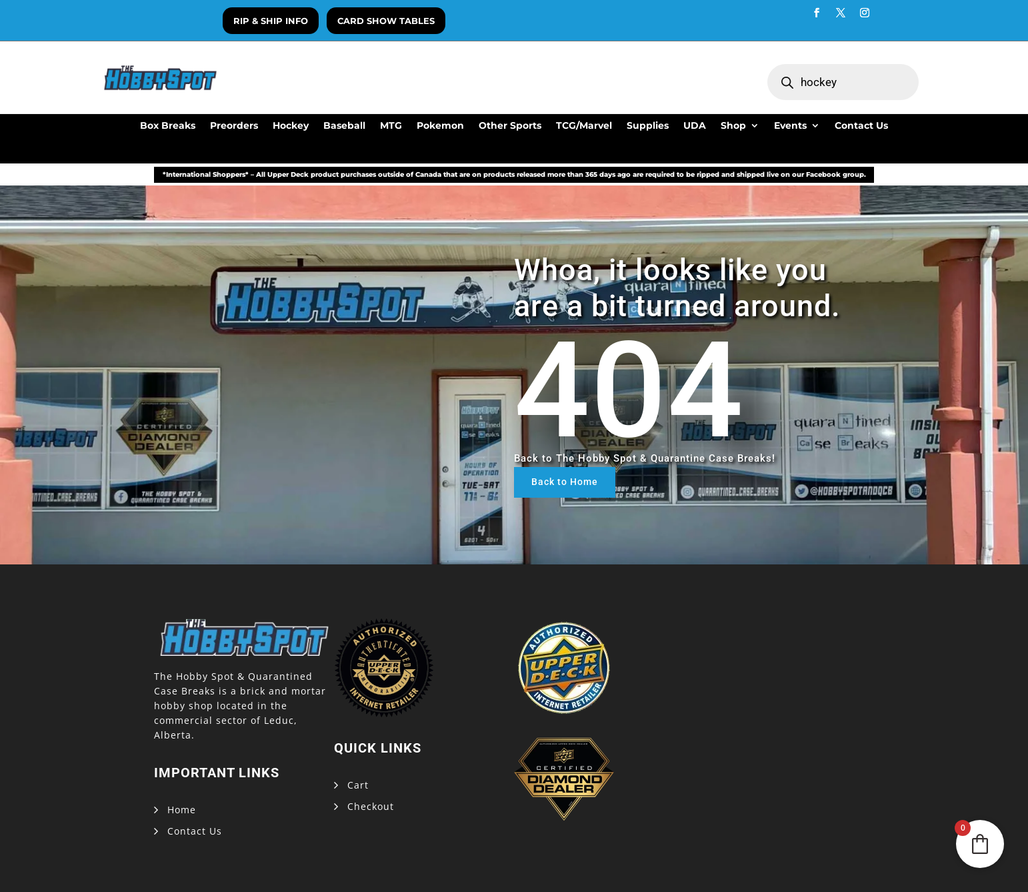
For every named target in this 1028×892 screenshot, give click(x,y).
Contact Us (861, 126)
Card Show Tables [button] (386, 20)
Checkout (370, 806)
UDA (694, 126)
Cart (358, 785)
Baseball (344, 126)
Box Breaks (167, 126)
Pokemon (440, 126)
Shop (733, 126)
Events (790, 126)
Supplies (648, 126)
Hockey (291, 126)
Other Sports (510, 126)
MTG (391, 126)
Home (181, 809)
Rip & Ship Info (270, 20)
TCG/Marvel (584, 126)
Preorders (234, 126)
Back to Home (564, 481)
